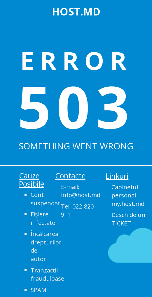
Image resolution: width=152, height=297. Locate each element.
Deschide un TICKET (128, 219)
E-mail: (79, 191)
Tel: (78, 210)
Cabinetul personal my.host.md (127, 195)
